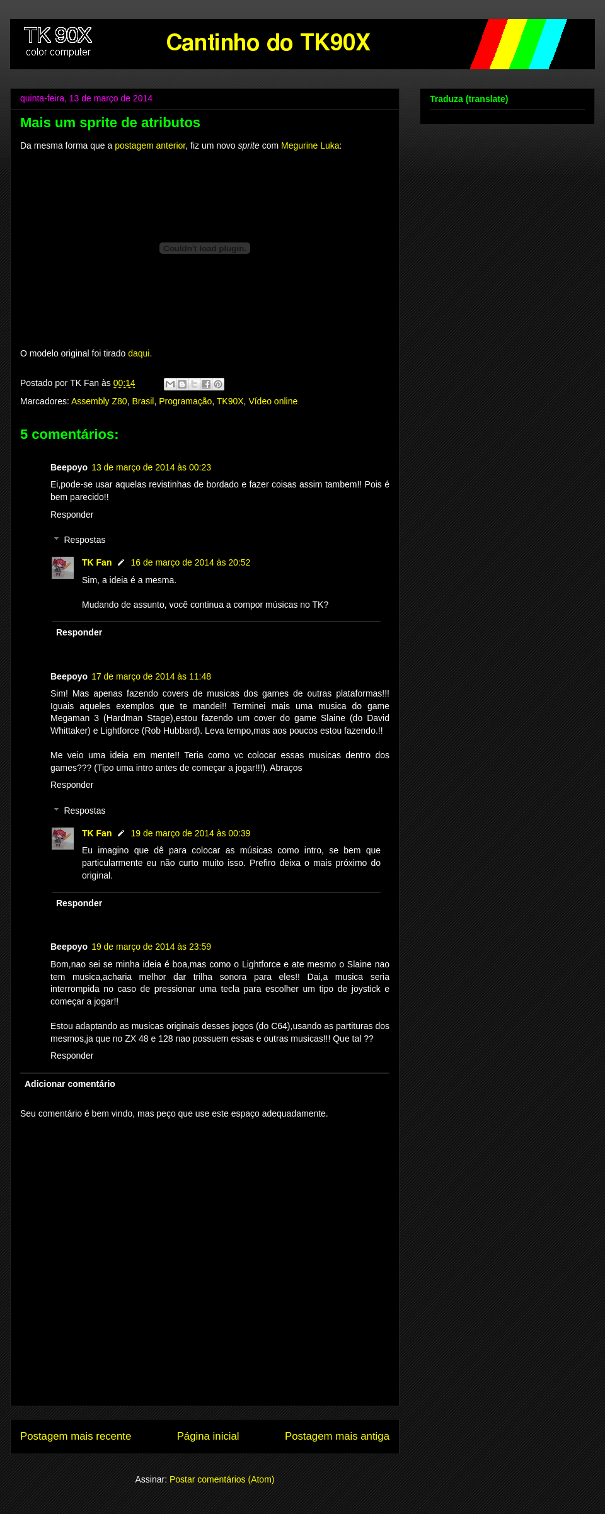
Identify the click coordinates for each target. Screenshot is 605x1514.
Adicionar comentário (70, 1084)
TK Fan (97, 562)
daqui (138, 353)
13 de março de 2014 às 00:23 (151, 467)
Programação (185, 401)
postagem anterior (150, 145)
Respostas (84, 540)
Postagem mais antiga (337, 1436)
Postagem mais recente (75, 1436)
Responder (72, 514)
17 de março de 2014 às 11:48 (151, 676)
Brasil (143, 401)
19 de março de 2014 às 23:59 (151, 947)
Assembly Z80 (99, 401)
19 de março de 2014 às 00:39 (190, 833)
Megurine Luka (310, 145)
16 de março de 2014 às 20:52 (190, 562)
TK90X (230, 401)
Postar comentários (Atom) (222, 1479)
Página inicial (208, 1436)
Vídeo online (272, 401)
